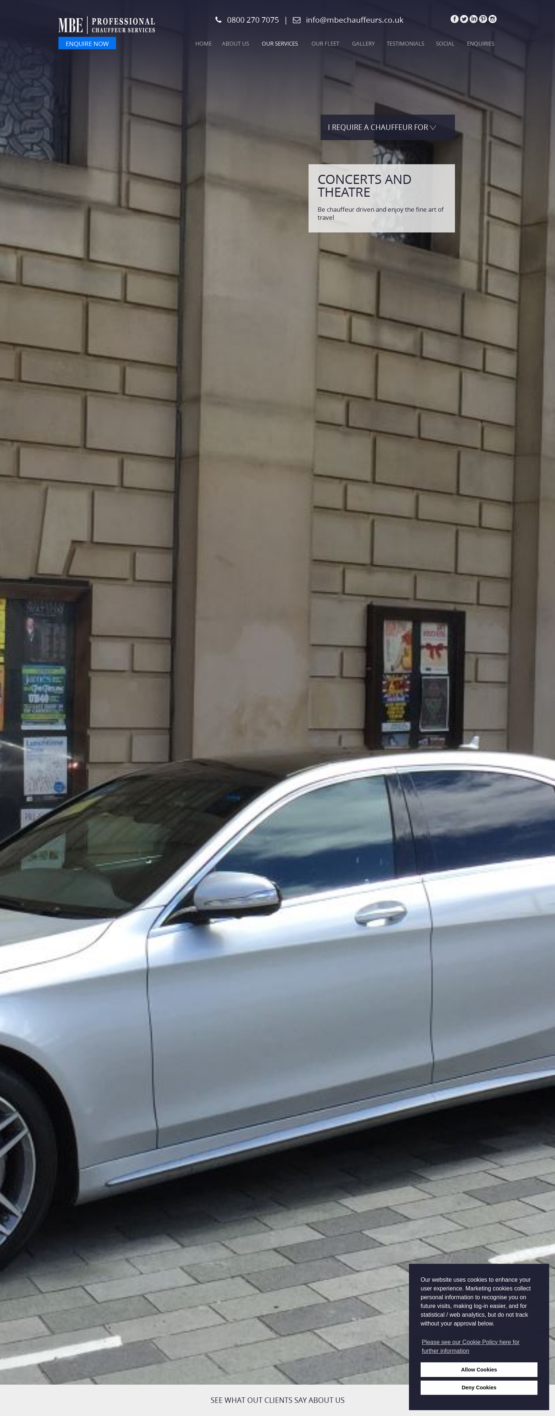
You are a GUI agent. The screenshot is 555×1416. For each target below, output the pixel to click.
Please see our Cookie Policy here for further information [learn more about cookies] (471, 1346)
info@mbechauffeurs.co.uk (354, 20)
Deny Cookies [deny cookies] (479, 1387)
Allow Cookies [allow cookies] (479, 1370)
